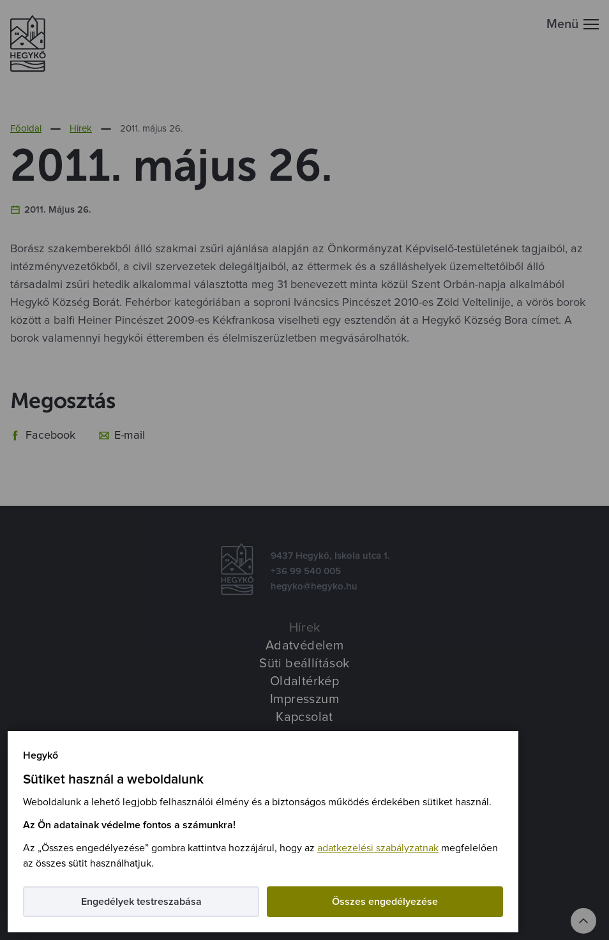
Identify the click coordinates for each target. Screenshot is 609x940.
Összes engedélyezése (385, 902)
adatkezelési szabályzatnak (378, 848)
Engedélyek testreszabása (141, 902)
